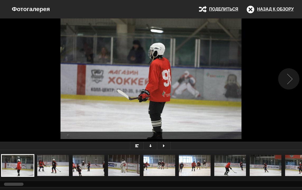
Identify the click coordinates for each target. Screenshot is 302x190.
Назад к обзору (275, 9)
